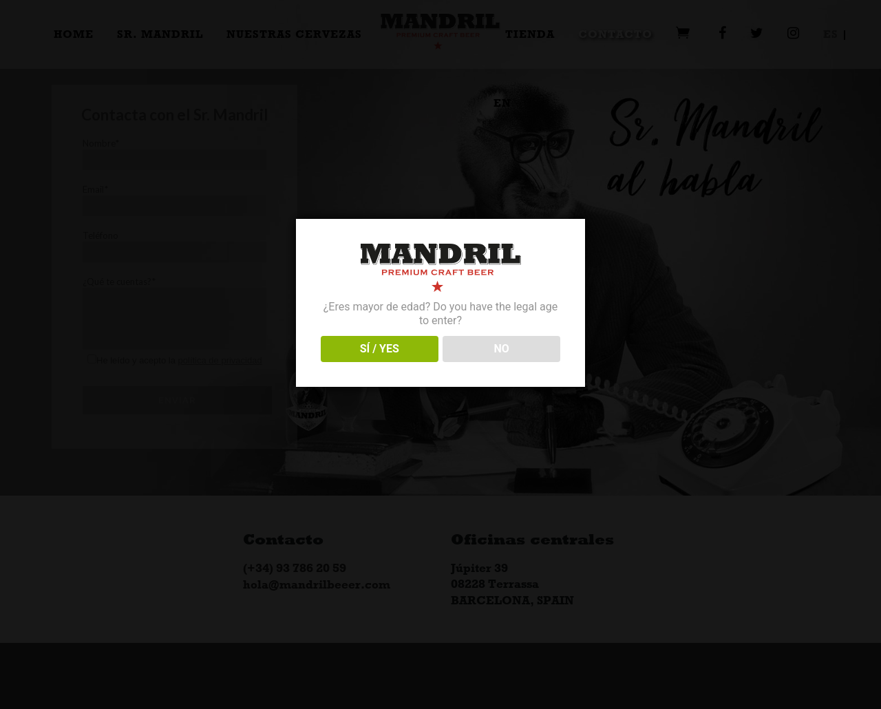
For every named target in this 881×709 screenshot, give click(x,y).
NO (501, 348)
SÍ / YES (379, 348)
